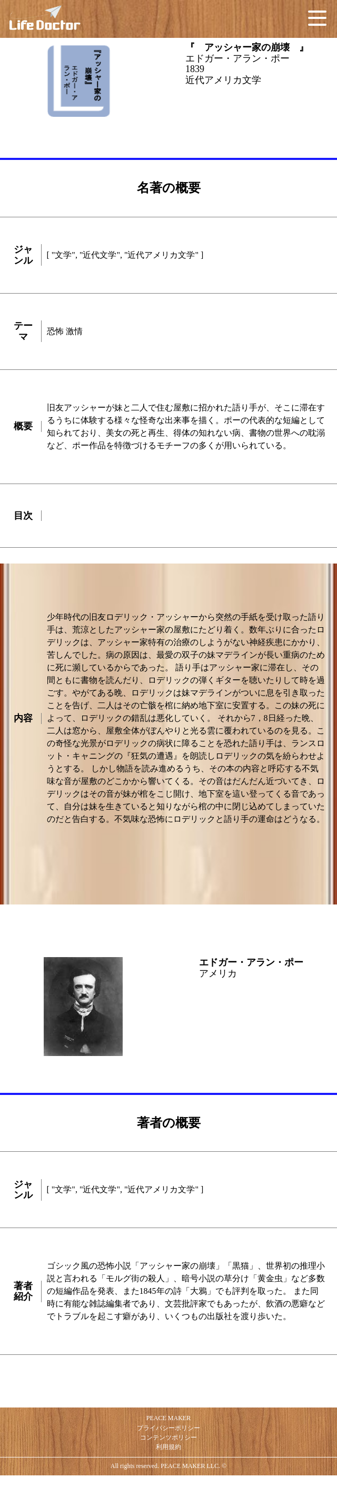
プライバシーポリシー (168, 1428)
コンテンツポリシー (168, 1437)
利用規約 (168, 1447)
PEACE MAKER (168, 1418)
